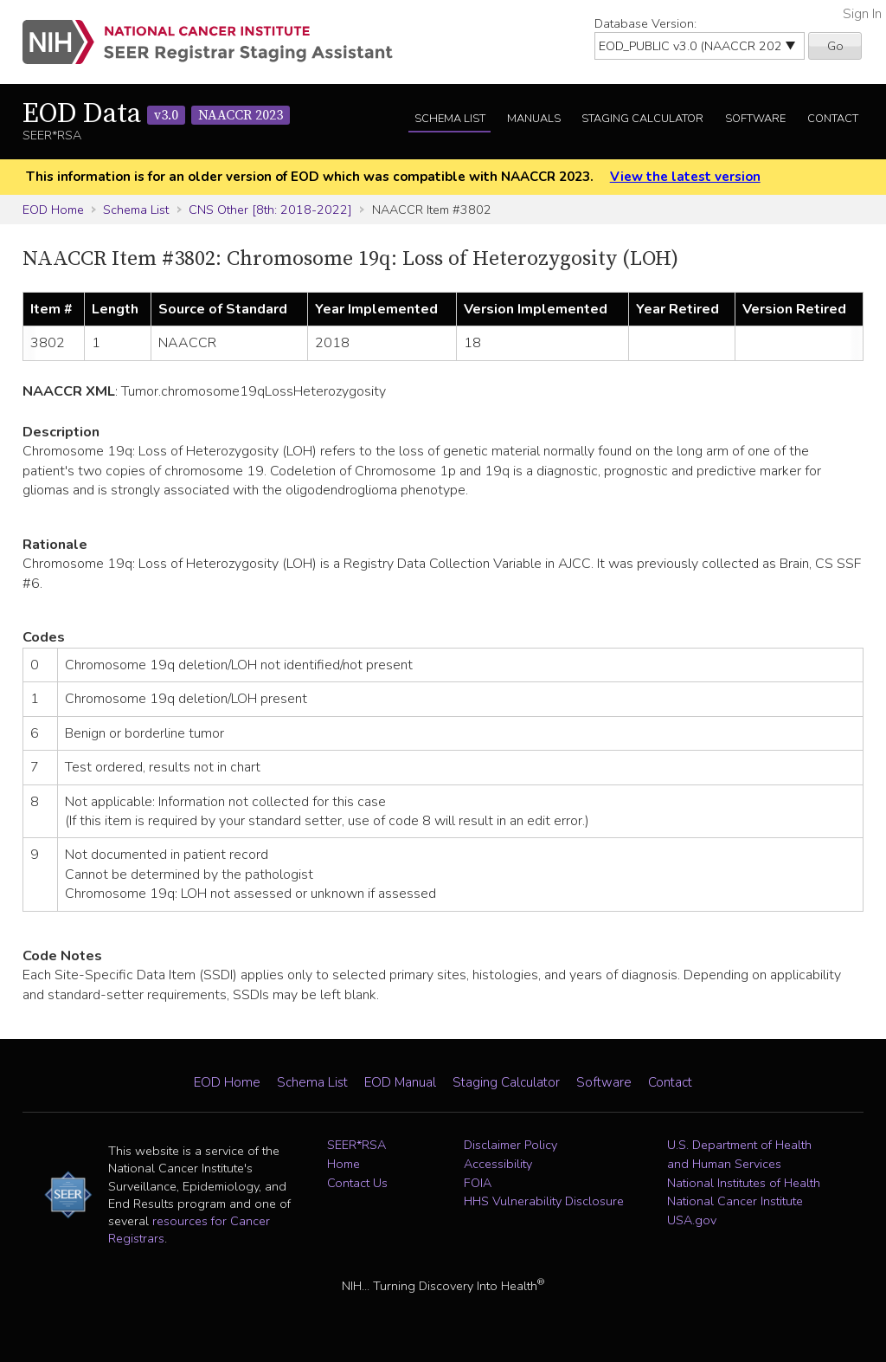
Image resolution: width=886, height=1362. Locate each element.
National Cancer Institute (735, 1201)
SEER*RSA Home (356, 1154)
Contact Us (357, 1182)
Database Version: (645, 23)
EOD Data (156, 114)
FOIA (477, 1182)
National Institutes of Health (743, 1182)
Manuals (534, 118)
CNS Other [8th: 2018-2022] (270, 209)
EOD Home (53, 209)
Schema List (449, 118)
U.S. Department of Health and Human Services (739, 1154)
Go (835, 46)
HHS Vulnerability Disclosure (544, 1201)
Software (755, 118)
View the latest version (685, 176)
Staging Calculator (642, 118)
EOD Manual (400, 1082)
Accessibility (498, 1163)
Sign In (862, 13)
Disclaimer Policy (510, 1144)
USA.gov (691, 1220)
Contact (832, 118)
